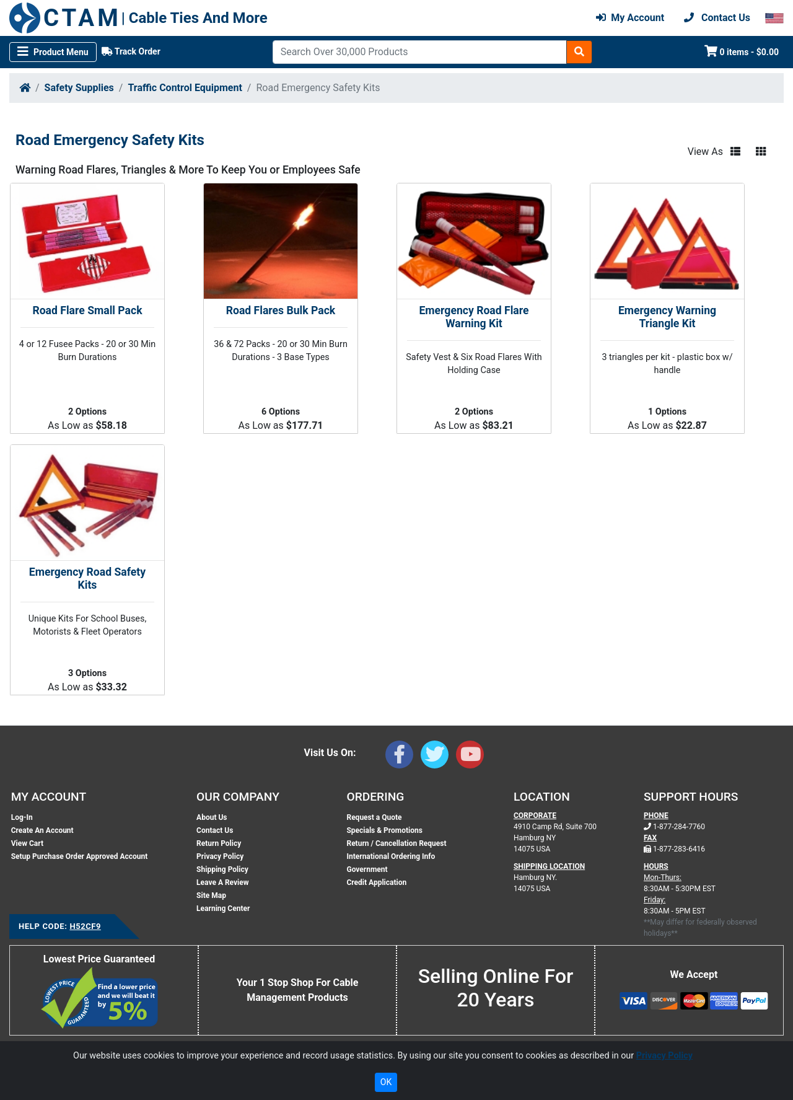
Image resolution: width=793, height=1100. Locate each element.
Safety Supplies (79, 88)
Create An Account (42, 830)
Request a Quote (373, 817)
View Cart (27, 843)
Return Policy (218, 843)
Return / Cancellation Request (396, 843)
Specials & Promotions (384, 830)
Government (366, 869)
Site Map (211, 895)
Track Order (131, 51)
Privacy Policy (219, 856)
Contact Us (214, 830)
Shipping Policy (222, 869)
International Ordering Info (390, 856)
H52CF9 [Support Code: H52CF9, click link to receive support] (85, 926)
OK (386, 1082)
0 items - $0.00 (741, 51)
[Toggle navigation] (53, 52)
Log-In (22, 817)
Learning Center (223, 908)
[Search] (420, 52)
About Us (211, 817)
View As (705, 151)
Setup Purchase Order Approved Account (79, 856)
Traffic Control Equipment (185, 88)
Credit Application (376, 882)
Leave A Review (222, 882)
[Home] (24, 88)
